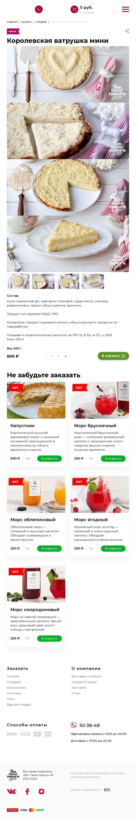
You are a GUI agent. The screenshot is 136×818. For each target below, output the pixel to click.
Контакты (79, 687)
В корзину (113, 356)
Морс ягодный (91, 519)
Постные (14, 693)
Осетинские (16, 687)
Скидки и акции (84, 682)
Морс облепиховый (33, 519)
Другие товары (19, 704)
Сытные (13, 676)
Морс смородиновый (35, 609)
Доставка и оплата (86, 676)
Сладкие (14, 682)
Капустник (22, 425)
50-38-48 (85, 725)
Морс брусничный (95, 425)
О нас (76, 693)
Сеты (11, 699)
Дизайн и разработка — (90, 790)
